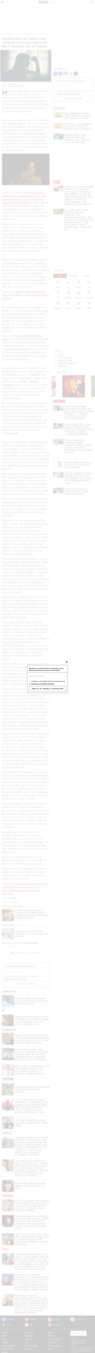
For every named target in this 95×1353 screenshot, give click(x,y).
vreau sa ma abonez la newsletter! (47, 688)
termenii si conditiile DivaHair (42, 684)
